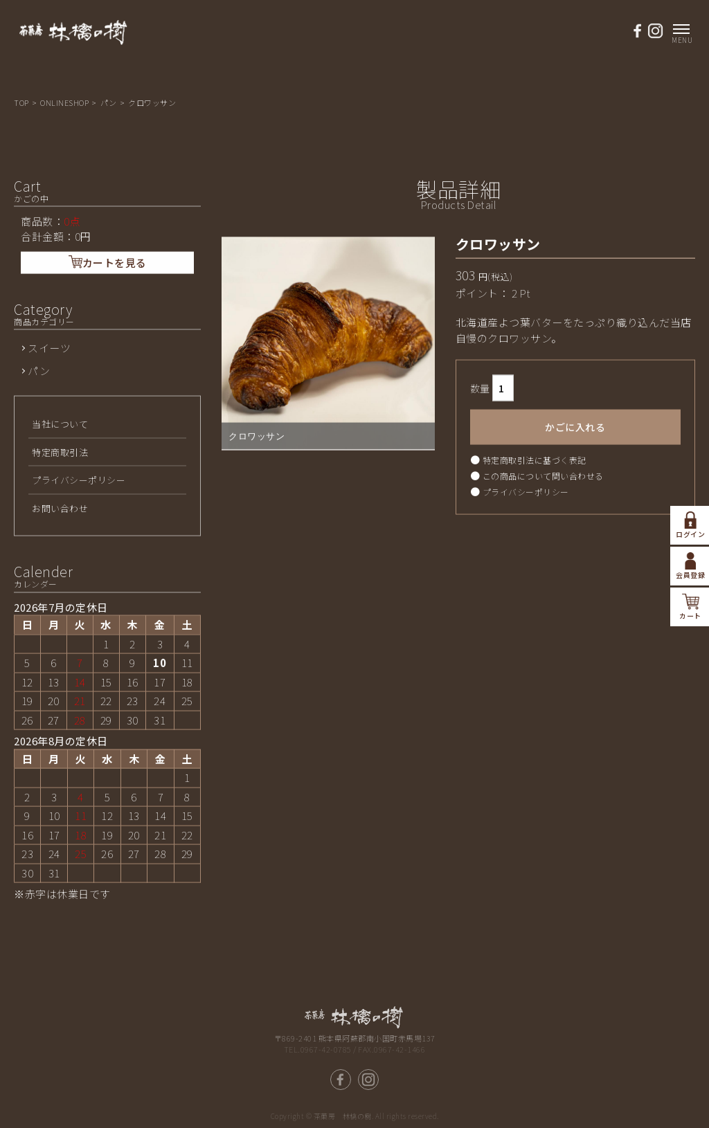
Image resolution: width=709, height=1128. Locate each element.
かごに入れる (575, 477)
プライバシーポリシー (526, 542)
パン (109, 102)
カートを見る (108, 312)
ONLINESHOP (65, 102)
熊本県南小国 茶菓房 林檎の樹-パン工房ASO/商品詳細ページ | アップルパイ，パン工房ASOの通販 (73, 39)
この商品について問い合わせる (543, 526)
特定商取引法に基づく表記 (534, 510)
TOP (22, 102)
